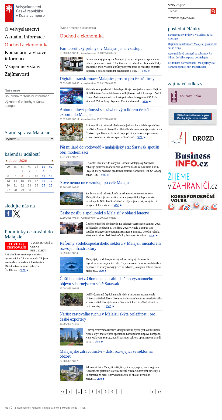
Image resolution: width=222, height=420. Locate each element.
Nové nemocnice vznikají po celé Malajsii (95, 182)
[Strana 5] (105, 391)
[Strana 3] (92, 391)
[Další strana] (153, 391)
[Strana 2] (85, 391)
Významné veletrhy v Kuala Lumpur (24, 104)
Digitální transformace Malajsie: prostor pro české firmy (107, 78)
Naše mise (12, 90)
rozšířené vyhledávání (181, 18)
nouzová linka (190, 96)
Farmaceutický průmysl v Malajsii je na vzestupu (101, 48)
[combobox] (189, 11)
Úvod (63, 28)
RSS (83, 407)
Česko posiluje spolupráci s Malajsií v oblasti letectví (104, 213)
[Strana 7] (119, 391)
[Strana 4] (99, 391)
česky (171, 5)
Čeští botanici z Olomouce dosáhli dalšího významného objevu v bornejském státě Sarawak (106, 281)
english (180, 5)
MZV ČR (9, 407)
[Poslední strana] (159, 391)
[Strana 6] (112, 391)
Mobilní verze (69, 407)
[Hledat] (213, 11)
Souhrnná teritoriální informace (27, 96)
